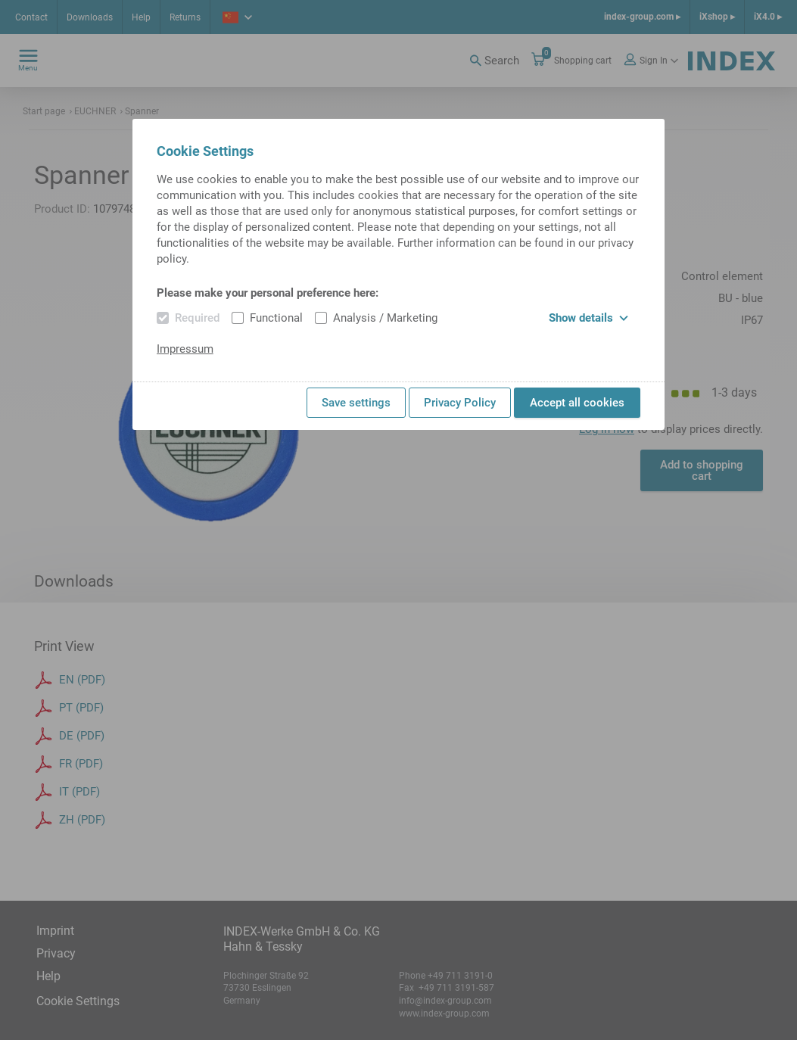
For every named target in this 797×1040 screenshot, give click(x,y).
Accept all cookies (577, 402)
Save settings (356, 402)
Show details (588, 318)
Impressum (185, 349)
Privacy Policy (460, 402)
